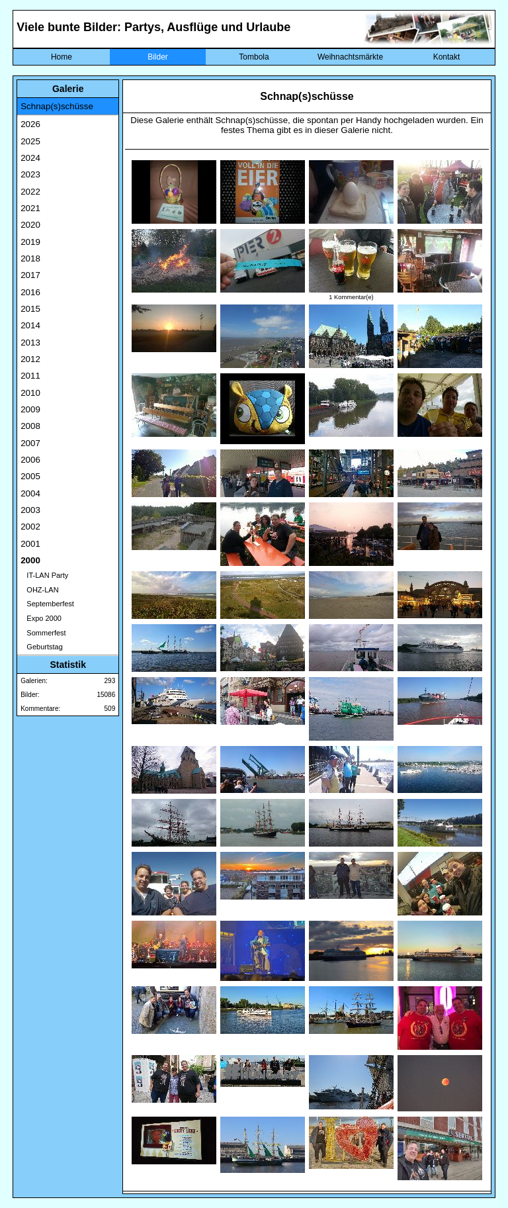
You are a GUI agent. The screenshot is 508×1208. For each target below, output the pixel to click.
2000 (30, 560)
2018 (30, 258)
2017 (30, 275)
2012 (30, 359)
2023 (30, 174)
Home (61, 57)
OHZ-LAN (39, 590)
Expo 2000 (41, 618)
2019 (30, 242)
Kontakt (446, 57)
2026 (30, 124)
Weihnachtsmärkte (350, 57)
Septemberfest (47, 604)
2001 (30, 544)
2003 (30, 510)
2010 (30, 393)
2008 (30, 426)
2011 (30, 376)
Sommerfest (43, 633)
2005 (30, 476)
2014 (30, 325)
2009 (30, 409)
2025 (30, 141)
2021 (30, 208)
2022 (30, 192)
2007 (30, 443)
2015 (30, 309)
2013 (30, 343)
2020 (30, 225)
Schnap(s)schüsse (57, 106)
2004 (30, 493)
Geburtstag (42, 647)
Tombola (254, 57)
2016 (30, 292)
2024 (30, 158)
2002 (30, 527)
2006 (30, 460)
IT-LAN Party (44, 575)
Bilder (158, 57)
